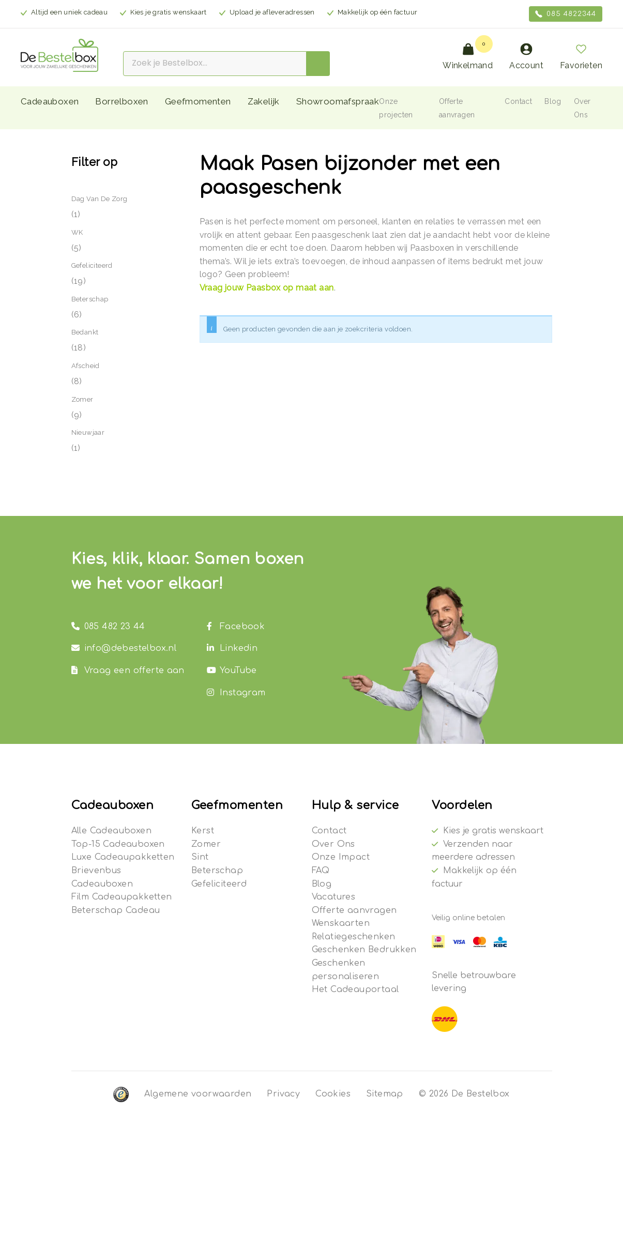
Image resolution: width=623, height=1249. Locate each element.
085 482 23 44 (108, 626)
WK (77, 232)
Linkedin (232, 648)
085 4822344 (565, 14)
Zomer (82, 399)
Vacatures (334, 897)
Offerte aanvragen (354, 910)
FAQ (321, 870)
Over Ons (333, 844)
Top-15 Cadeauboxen (118, 844)
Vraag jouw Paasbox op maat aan (267, 288)
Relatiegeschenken (354, 936)
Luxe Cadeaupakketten (123, 857)
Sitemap (384, 1094)
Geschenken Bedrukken (364, 949)
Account (526, 56)
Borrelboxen (121, 101)
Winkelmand (468, 56)
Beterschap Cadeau (115, 910)
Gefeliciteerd (92, 265)
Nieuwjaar (88, 432)
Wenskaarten (341, 923)
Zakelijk (264, 101)
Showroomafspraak (337, 101)
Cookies (333, 1094)
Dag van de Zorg (99, 199)
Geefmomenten (198, 101)
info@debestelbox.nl (124, 648)
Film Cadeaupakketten (121, 897)
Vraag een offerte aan (128, 670)
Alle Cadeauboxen (111, 830)
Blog (552, 101)
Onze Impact (341, 857)
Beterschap (90, 299)
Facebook (236, 626)
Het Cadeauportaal (355, 989)
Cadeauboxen (50, 101)
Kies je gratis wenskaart (493, 830)
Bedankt (85, 332)
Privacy (283, 1094)
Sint (200, 857)
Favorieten (581, 56)
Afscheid (85, 366)
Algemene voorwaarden (197, 1094)
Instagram (236, 692)
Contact (518, 101)
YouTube (232, 670)
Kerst (202, 830)
